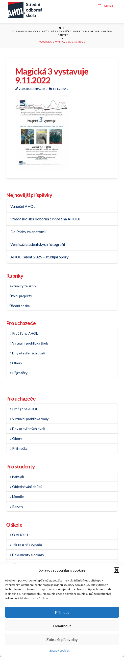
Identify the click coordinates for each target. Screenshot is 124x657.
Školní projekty (20, 296)
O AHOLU (18, 535)
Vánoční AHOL (22, 206)
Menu (105, 6)
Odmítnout (62, 626)
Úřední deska (19, 306)
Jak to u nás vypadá (25, 544)
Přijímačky (18, 373)
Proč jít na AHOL (23, 333)
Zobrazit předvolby (62, 639)
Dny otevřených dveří (27, 353)
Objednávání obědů (25, 486)
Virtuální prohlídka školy (29, 343)
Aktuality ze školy (22, 286)
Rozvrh (16, 506)
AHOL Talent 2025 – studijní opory (39, 257)
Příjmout (62, 612)
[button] (116, 570)
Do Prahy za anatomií (28, 232)
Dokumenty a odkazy (26, 555)
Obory (15, 363)
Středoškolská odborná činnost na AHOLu (45, 219)
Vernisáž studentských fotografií (37, 244)
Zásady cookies (60, 650)
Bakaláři (16, 477)
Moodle (16, 496)
